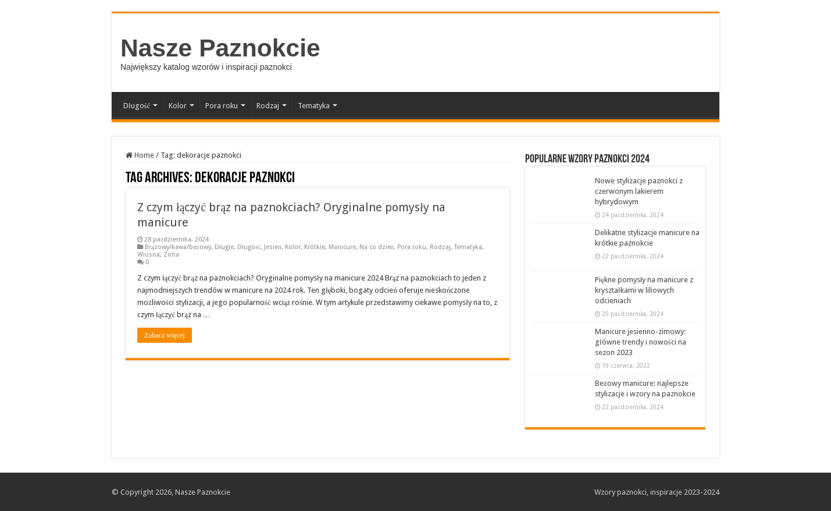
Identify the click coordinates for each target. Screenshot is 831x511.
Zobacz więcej (164, 335)
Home (140, 155)
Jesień (272, 247)
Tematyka (314, 105)
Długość (136, 105)
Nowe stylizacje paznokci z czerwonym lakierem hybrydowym (639, 191)
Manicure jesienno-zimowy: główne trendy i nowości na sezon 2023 (640, 342)
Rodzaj (267, 105)
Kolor (178, 105)
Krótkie (314, 247)
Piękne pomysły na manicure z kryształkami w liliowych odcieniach (644, 290)
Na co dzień (376, 247)
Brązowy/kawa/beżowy (178, 247)
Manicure (342, 247)
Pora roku (221, 105)
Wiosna (148, 254)
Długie (224, 247)
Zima (171, 254)
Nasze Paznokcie (220, 48)
